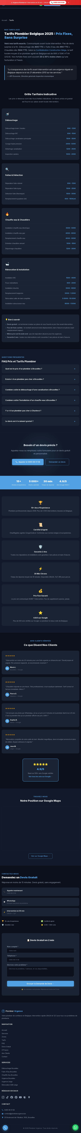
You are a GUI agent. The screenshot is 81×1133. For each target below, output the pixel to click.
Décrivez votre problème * (17, 965)
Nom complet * (12, 946)
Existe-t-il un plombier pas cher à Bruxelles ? (24, 379)
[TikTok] (7, 1097)
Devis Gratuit (6, 1047)
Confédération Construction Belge (51, 50)
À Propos (5, 1050)
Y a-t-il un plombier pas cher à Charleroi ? (23, 411)
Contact (4, 1057)
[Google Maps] (29, 1097)
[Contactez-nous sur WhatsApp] (75, 1127)
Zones (4, 1037)
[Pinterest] (16, 1097)
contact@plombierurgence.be (15, 1114)
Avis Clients (6, 1053)
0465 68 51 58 (9, 1110)
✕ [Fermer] (68, 3)
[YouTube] (20, 1097)
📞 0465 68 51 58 (57, 2)
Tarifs (4, 1040)
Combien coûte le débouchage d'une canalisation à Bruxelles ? (32, 390)
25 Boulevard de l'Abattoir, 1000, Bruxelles (19, 1117)
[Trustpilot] (24, 1097)
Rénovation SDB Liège (10, 1085)
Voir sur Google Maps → (40, 856)
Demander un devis (57, 462)
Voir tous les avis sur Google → (40, 776)
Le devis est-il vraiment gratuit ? (19, 421)
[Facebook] (11, 1097)
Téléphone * (11, 956)
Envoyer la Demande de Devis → (40, 984)
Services (5, 1033)
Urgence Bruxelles (8, 1078)
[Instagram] (3, 1097)
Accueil (4, 20)
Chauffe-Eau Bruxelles (10, 1075)
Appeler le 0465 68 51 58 (28, 462)
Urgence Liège (7, 1081)
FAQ (3, 1043)
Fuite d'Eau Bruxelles (9, 1072)
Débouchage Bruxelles (10, 1068)
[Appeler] (5, 1127)
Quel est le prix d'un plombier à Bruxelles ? (23, 369)
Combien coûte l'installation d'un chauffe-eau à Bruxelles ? (31, 400)
